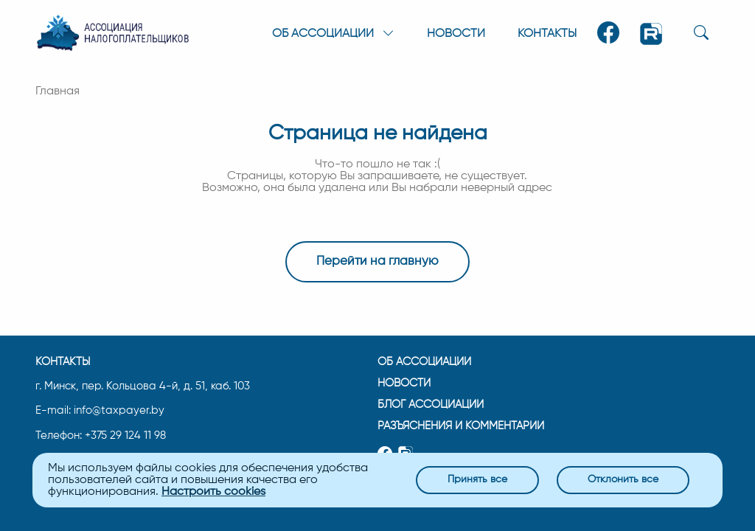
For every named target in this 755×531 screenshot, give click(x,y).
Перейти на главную (377, 261)
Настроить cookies (213, 492)
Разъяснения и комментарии (461, 425)
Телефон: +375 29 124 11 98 (100, 436)
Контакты (547, 34)
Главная (57, 91)
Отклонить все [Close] (623, 479)
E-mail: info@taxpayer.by (99, 411)
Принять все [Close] (477, 479)
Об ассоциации (424, 361)
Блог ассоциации (431, 404)
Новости (456, 34)
